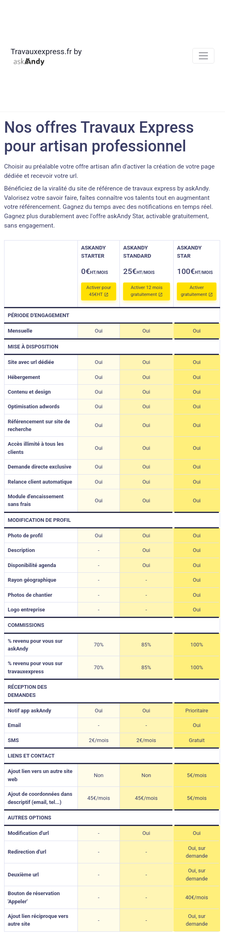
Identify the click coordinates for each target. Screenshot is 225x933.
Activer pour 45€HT (98, 291)
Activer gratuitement (196, 291)
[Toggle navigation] (203, 56)
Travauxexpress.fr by (46, 56)
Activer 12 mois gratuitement (147, 291)
